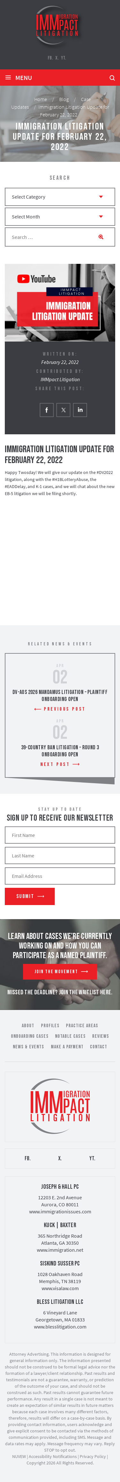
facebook (46, 410)
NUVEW (19, 1456)
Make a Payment (67, 1047)
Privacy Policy (93, 1456)
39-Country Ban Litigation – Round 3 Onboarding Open (60, 751)
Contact (98, 1047)
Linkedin (80, 410)
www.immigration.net (60, 1250)
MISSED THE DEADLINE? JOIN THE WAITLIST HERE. (59, 992)
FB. (50, 58)
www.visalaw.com (60, 1288)
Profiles (50, 1026)
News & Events (28, 1047)
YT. (63, 58)
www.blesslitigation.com (60, 1326)
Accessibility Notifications (53, 1456)
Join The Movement (56, 972)
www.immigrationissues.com (60, 1211)
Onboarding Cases (30, 1036)
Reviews (100, 1036)
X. (57, 58)
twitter (63, 410)
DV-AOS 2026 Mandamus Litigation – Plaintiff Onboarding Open (60, 696)
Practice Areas (82, 1026)
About (28, 1026)
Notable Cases (70, 1036)
